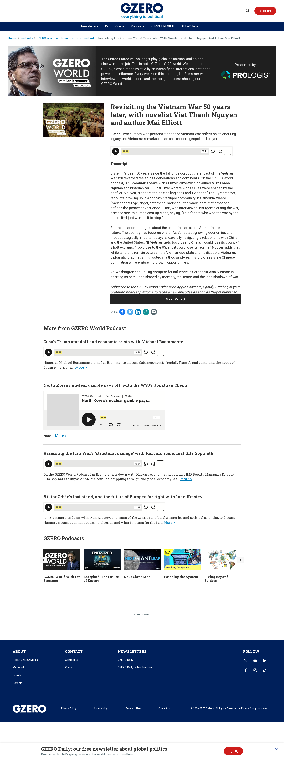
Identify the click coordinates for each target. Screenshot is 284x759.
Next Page (175, 299)
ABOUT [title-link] (19, 651)
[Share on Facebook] (122, 312)
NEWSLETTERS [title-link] (132, 651)
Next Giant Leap (137, 577)
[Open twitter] (245, 660)
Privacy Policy (68, 708)
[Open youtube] (255, 660)
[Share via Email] (154, 312)
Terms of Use (133, 708)
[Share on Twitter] (130, 312)
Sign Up (233, 751)
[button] (265, 11)
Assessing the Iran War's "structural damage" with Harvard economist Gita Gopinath (128, 453)
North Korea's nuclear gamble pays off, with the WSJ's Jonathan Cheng (115, 385)
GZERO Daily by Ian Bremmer (136, 667)
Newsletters (89, 26)
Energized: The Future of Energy (101, 578)
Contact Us (72, 659)
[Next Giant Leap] (142, 559)
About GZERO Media (25, 659)
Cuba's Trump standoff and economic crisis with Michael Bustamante (113, 341)
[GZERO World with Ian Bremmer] (61, 559)
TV (106, 26)
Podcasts (137, 26)
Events (17, 675)
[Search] (247, 10)
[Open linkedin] (264, 660)
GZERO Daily (125, 659)
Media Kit (18, 667)
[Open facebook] (245, 670)
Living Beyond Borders (216, 578)
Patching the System (181, 577)
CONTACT (74, 651)
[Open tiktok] (264, 670)
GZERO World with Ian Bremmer (61, 578)
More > (81, 367)
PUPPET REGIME (162, 26)
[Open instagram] (255, 670)
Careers (17, 683)
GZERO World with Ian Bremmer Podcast (65, 38)
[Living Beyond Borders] (222, 559)
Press (68, 667)
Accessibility (100, 708)
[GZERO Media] (142, 11)
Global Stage (189, 26)
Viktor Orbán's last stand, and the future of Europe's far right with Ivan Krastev (123, 496)
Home (12, 38)
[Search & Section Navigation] (10, 10)
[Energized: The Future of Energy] (102, 559)
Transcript (118, 164)
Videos (119, 26)
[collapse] (277, 749)
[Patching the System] (182, 559)
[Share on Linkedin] (138, 312)
